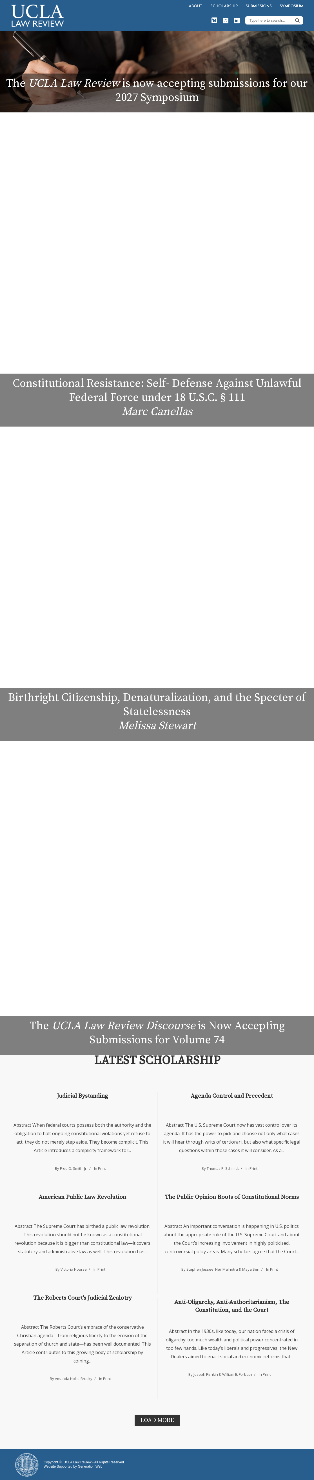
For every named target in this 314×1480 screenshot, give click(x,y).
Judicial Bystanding (82, 1096)
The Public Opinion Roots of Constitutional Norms (232, 1197)
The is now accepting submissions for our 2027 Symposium (157, 90)
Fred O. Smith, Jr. (73, 1168)
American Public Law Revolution (82, 1197)
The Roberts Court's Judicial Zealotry (82, 1298)
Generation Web (90, 1466)
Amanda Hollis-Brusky (73, 1378)
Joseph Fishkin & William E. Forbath (222, 1374)
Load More (157, 1420)
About (195, 6)
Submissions (259, 6)
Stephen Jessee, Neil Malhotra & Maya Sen (222, 1269)
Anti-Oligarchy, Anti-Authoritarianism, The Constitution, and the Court (231, 1306)
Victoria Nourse (74, 1269)
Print (102, 1168)
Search (297, 20)
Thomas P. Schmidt (223, 1168)
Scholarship (224, 6)
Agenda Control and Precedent (232, 1096)
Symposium (291, 6)
